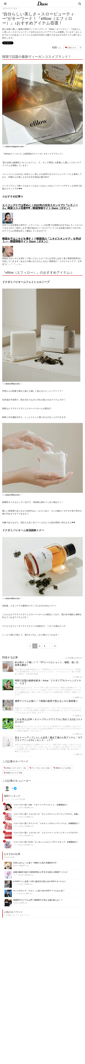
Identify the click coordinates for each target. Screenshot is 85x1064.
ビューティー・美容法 (35, 1029)
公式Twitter (55, 1037)
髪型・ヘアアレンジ (34, 1025)
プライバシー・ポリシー (60, 1018)
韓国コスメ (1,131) (62, 768)
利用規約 (54, 1014)
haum (15, 866)
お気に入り (70, 48)
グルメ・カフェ (32, 1033)
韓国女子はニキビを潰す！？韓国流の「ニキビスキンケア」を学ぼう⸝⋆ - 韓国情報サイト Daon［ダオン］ (41, 240)
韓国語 (28, 1044)
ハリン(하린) (18, 808)
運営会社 (54, 1010)
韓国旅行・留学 (32, 1014)
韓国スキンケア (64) (13, 773)
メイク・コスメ (32, 1021)
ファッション (31, 1018)
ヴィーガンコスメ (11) (39, 768)
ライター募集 (56, 1029)
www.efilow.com (12, 384)
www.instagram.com (14, 146)
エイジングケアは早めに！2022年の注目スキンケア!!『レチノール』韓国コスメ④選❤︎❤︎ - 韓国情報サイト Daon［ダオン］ (40, 207)
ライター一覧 (56, 1025)
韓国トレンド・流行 (34, 1040)
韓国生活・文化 (32, 1048)
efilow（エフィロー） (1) (15, 768)
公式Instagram (56, 1033)
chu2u (15, 903)
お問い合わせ (56, 1021)
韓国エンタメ (31, 1010)
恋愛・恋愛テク (32, 1036)
